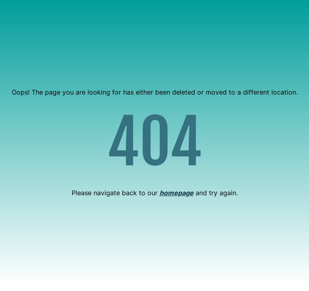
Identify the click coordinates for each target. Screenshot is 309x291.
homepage (177, 193)
